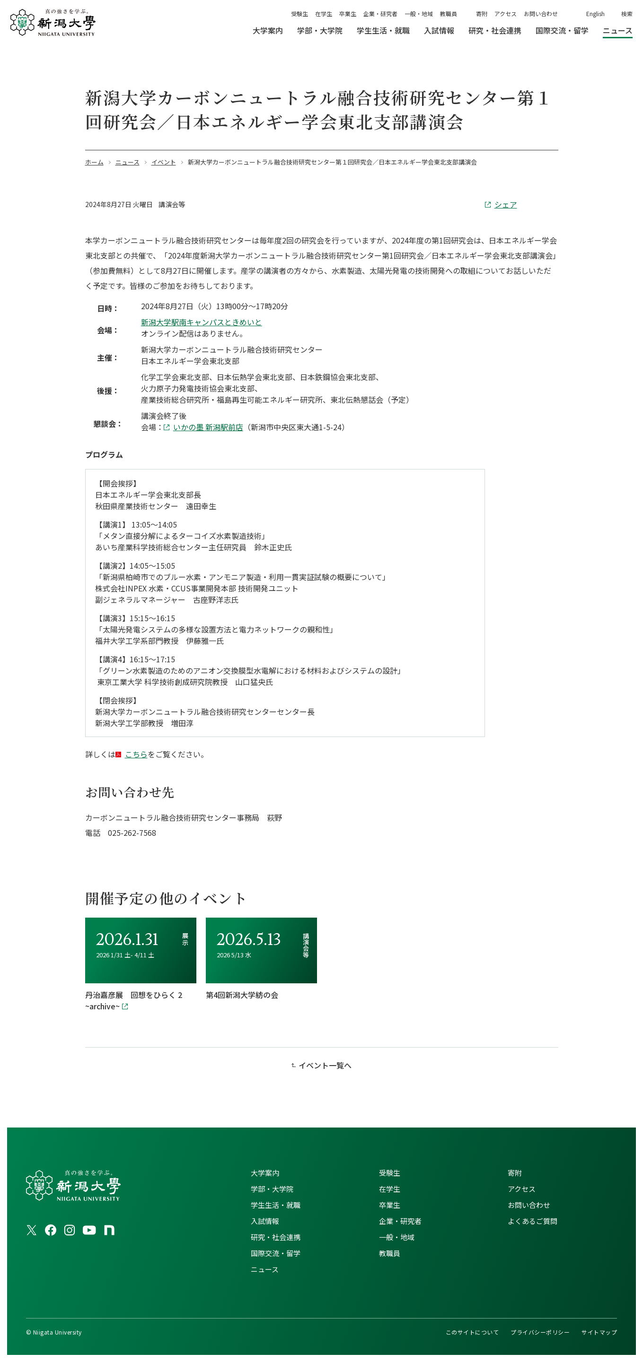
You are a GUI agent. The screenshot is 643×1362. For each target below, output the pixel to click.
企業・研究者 (380, 13)
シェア (505, 204)
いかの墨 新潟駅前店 (208, 427)
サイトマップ (599, 1332)
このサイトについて (472, 1332)
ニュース (265, 1269)
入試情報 (265, 1221)
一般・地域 (419, 13)
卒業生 (347, 13)
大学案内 (265, 1173)
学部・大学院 (272, 1189)
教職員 (448, 13)
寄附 (481, 13)
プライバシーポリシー (540, 1332)
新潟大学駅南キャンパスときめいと (201, 322)
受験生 (299, 13)
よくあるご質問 (532, 1221)
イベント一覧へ (325, 1065)
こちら (136, 754)
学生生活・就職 (275, 1205)
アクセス (505, 13)
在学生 (323, 13)
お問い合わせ (541, 13)
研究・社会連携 (275, 1237)
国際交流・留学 (275, 1253)
